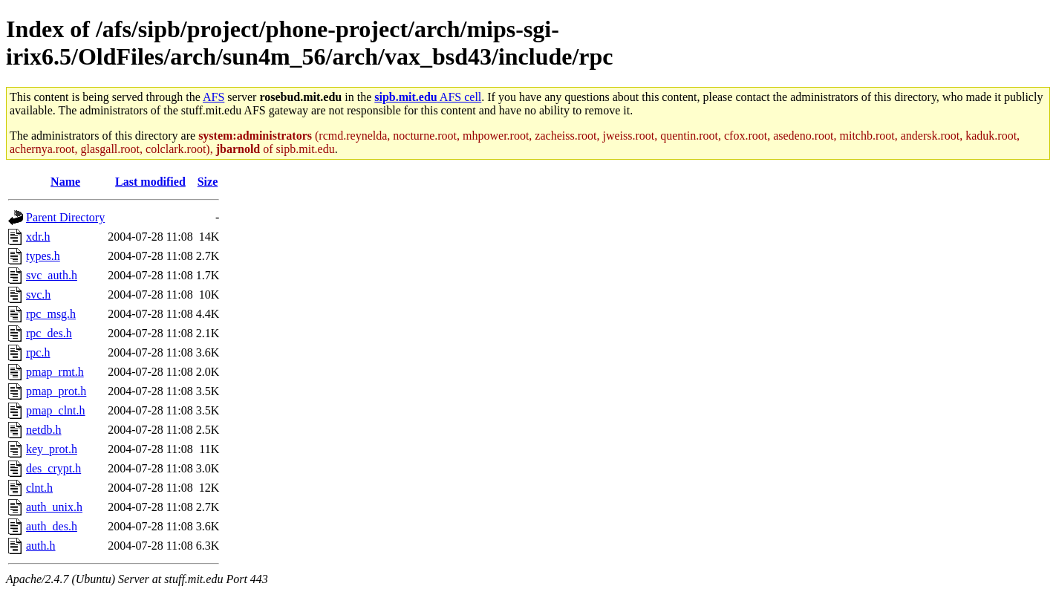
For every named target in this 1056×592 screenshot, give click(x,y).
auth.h (41, 545)
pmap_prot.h (56, 391)
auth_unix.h (54, 507)
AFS (213, 97)
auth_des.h (51, 526)
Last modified (150, 181)
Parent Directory (65, 217)
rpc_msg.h (51, 314)
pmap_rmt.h (55, 371)
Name (65, 181)
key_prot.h (51, 449)
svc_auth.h (51, 275)
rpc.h (38, 352)
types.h (43, 256)
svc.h (38, 294)
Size (208, 181)
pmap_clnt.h (55, 410)
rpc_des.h (49, 333)
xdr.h (38, 236)
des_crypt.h (53, 468)
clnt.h (39, 487)
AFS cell (427, 97)
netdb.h (44, 429)
